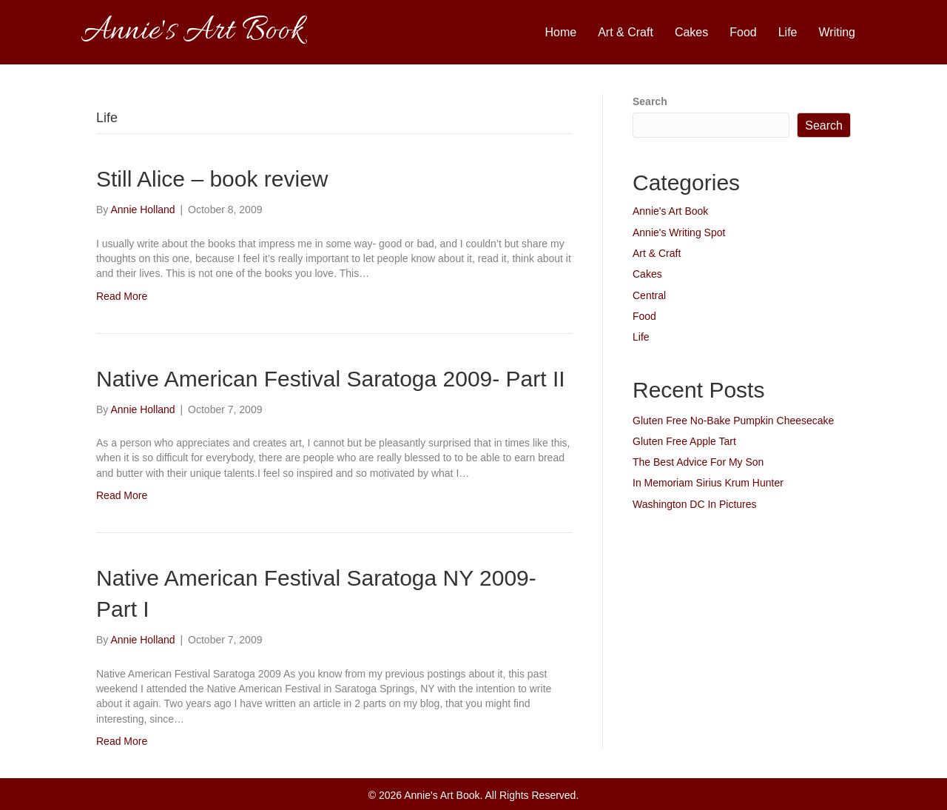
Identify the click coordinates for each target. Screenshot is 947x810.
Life (788, 32)
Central (649, 295)
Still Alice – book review (212, 179)
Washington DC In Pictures (695, 504)
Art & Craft (625, 32)
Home (561, 32)
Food (742, 32)
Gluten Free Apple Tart (684, 441)
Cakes (691, 32)
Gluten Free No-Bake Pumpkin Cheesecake (733, 420)
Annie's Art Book (670, 211)
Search (650, 101)
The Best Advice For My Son (698, 462)
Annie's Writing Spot (679, 232)
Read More (121, 296)
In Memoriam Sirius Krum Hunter (708, 483)
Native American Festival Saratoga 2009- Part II (330, 378)
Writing (837, 32)
